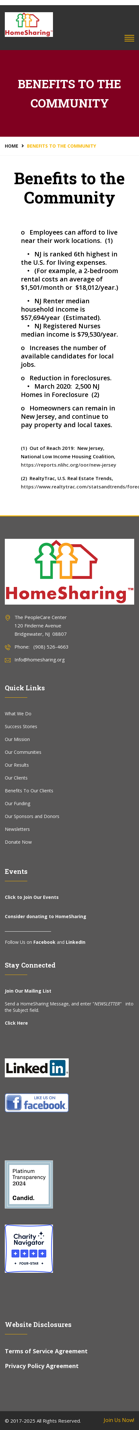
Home (11, 146)
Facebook (44, 942)
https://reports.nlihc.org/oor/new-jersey (68, 464)
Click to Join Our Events (32, 897)
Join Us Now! (119, 1420)
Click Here (16, 1023)
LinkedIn (75, 942)
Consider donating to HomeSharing (45, 916)
